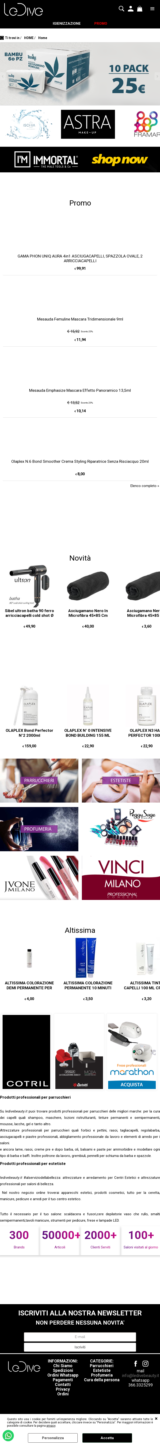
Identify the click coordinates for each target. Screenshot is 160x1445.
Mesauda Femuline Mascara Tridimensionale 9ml (80, 319)
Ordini (63, 1395)
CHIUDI (156, 1418)
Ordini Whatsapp (62, 1376)
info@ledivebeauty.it (140, 1376)
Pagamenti (63, 1380)
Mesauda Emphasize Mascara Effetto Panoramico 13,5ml (80, 391)
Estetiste (101, 1371)
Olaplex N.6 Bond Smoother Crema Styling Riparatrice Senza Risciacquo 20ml (80, 462)
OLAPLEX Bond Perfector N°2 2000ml (29, 734)
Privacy (63, 1390)
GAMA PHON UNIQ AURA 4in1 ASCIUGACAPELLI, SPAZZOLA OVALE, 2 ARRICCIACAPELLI (80, 259)
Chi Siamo (62, 1366)
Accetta (107, 1438)
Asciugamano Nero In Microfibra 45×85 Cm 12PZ (88, 616)
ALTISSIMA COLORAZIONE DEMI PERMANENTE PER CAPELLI (29, 989)
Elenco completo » (144, 486)
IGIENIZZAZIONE (66, 24)
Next (157, 77)
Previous (3, 77)
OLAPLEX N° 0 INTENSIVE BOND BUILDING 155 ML (88, 734)
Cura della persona (101, 1380)
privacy (50, 1425)
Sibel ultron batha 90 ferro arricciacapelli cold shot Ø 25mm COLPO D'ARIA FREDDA (29, 618)
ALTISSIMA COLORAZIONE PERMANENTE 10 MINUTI (88, 986)
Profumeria (102, 1376)
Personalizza (53, 1438)
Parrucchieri (102, 1366)
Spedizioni (63, 1371)
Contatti (63, 1385)
